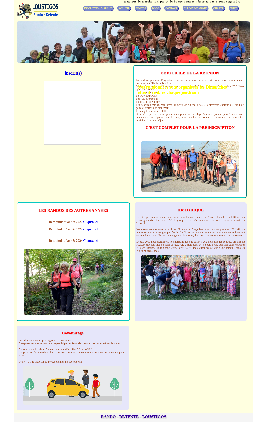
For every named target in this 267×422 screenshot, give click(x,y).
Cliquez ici (90, 222)
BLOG (155, 8)
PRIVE (233, 8)
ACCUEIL (124, 8)
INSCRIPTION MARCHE (98, 8)
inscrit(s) (73, 73)
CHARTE (218, 8)
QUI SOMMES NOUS (195, 8)
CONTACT (171, 8)
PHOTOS (141, 8)
